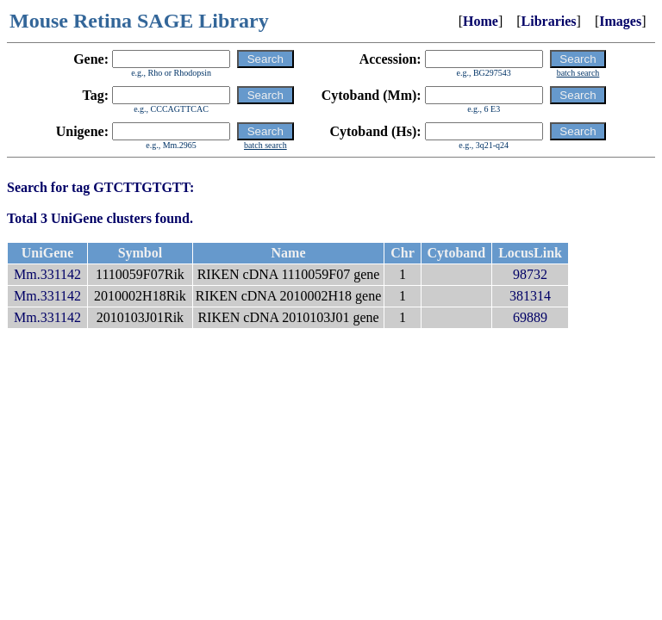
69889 (530, 317)
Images (620, 21)
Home (480, 21)
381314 (530, 295)
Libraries (549, 21)
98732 (530, 274)
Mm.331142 (47, 274)
